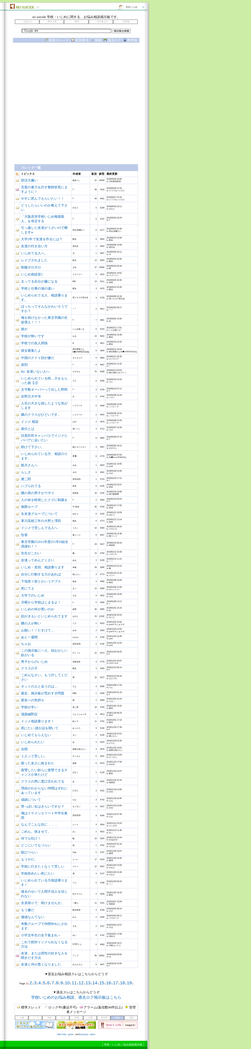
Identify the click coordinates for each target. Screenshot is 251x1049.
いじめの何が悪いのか (37, 609)
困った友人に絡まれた (37, 763)
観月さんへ (29, 465)
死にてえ (27, 588)
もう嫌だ (27, 910)
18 (122, 982)
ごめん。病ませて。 (36, 831)
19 (129, 982)
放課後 (126, 22)
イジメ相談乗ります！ (37, 721)
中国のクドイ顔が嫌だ (37, 358)
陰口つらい (29, 852)
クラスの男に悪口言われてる (42, 781)
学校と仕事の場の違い (37, 288)
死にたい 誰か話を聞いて (39, 728)
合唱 (24, 749)
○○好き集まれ (101, 22)
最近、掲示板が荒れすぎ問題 (42, 693)
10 (67, 982)
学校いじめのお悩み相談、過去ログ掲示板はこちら (76, 997)
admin (92, 1034)
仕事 (90, 1018)
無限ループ (29, 507)
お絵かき (27, 22)
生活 (63, 1018)
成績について (31, 800)
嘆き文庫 (52, 22)
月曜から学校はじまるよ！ (41, 602)
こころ (36, 1018)
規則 (24, 365)
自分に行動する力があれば (41, 574)
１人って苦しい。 (34, 756)
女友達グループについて (39, 514)
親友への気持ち (32, 700)
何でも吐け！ (31, 838)
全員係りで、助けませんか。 (42, 903)
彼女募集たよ (31, 350)
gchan (70, 1034)
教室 (77, 22)
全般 (22, 1018)
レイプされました (34, 260)
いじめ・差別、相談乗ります (42, 567)
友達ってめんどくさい (37, 560)
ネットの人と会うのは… (39, 686)
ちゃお (26, 644)
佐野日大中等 (31, 396)
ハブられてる (31, 486)
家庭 (77, 1018)
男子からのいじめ (34, 662)
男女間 (104, 1018)
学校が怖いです (32, 336)
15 (101, 982)
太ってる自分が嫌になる (39, 281)
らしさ (26, 472)
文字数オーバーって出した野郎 (44, 389)
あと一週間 (29, 637)
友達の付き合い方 (34, 246)
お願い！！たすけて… (37, 630)
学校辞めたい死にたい (37, 873)
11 (74, 982)
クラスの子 (29, 668)
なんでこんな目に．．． (39, 824)
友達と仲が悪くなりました (41, 964)
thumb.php (83, 1034)
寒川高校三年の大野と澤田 (41, 521)
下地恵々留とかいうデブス (41, 581)
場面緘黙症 (29, 714)
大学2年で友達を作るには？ (42, 239)
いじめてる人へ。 (34, 253)
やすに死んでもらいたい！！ (42, 198)
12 (81, 982)
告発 (24, 535)
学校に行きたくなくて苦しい (42, 866)
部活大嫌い (29, 180)
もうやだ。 (29, 859)
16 (108, 982)
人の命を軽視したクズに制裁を (44, 500)
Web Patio (61, 1034)
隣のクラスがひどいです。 (41, 415)
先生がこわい (31, 553)
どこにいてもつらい (36, 845)
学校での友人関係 (34, 343)
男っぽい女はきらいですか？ (42, 806)
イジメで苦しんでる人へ (39, 528)
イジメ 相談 (29, 422)
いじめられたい (32, 742)
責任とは (27, 429)
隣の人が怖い (31, 623)
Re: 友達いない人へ (35, 371)
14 (94, 982)
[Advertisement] (76, 78)
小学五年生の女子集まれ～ (41, 935)
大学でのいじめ (32, 595)
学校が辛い (29, 707)
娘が (24, 329)
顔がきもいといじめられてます (44, 616)
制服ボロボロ (31, 267)
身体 (49, 1018)
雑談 (131, 1018)
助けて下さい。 (32, 447)
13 (87, 982)
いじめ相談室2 (32, 274)
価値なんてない (32, 917)
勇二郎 (26, 479)
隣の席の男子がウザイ (37, 493)
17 (115, 982)
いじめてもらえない (36, 735)
